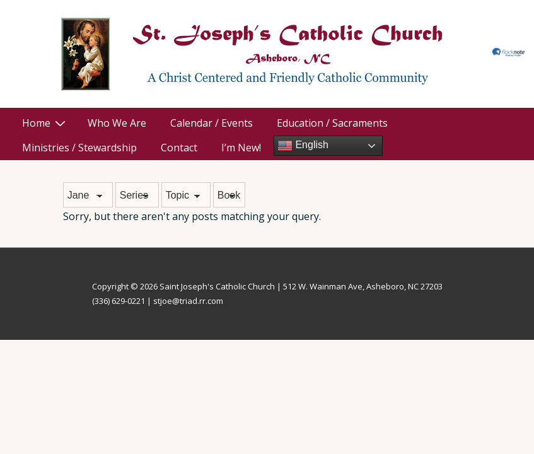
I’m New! (241, 147)
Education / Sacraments (332, 123)
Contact (179, 147)
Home (45, 123)
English (302, 145)
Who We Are (117, 123)
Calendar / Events (211, 123)
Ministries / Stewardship (79, 147)
